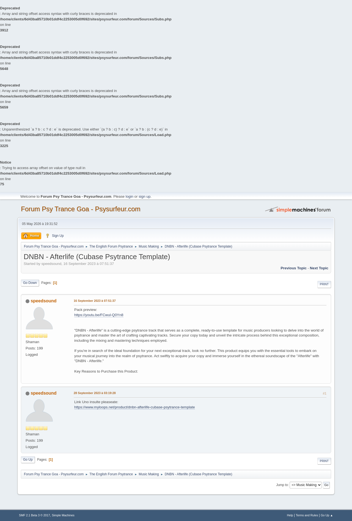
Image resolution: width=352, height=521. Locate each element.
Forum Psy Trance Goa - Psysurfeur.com (81, 209)
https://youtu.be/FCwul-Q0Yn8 (98, 315)
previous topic (293, 268)
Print (324, 284)
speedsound (43, 301)
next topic (319, 268)
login (129, 196)
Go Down (30, 283)
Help (290, 515)
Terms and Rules (307, 515)
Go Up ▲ (327, 515)
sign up (144, 196)
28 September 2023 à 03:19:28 (95, 393)
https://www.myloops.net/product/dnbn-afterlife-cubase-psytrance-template (134, 407)
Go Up (28, 460)
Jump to (282, 485)
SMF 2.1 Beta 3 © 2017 (34, 515)
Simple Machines (63, 515)
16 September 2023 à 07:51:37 (95, 300)
